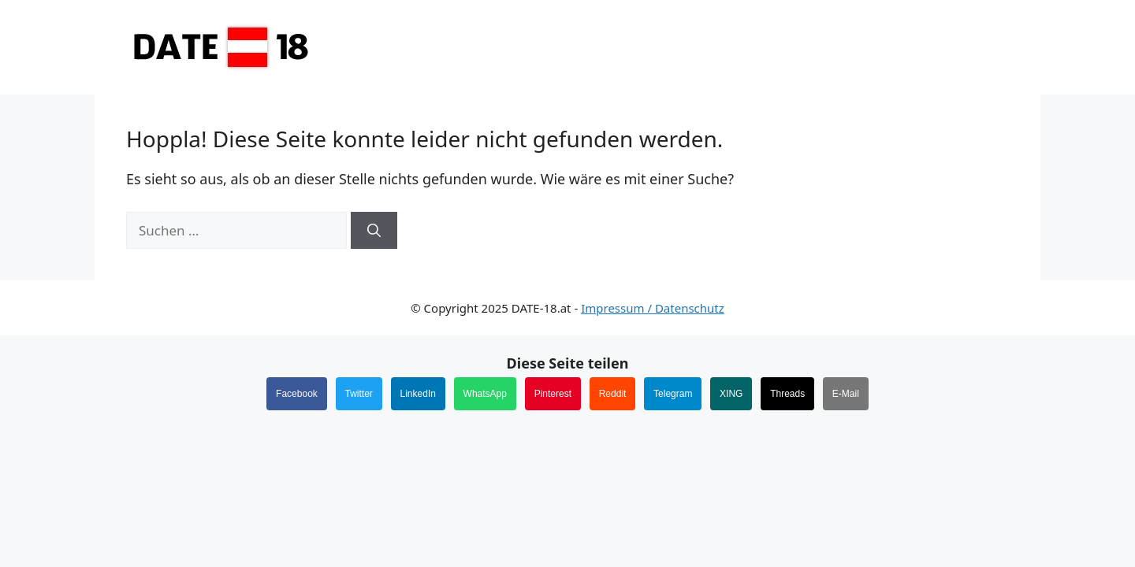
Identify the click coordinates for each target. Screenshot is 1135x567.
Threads (787, 393)
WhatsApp (485, 393)
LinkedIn (418, 393)
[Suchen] (374, 231)
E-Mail (845, 393)
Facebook (297, 393)
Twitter (359, 393)
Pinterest (552, 393)
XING (731, 393)
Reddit (613, 393)
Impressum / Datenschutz (652, 308)
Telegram (672, 393)
